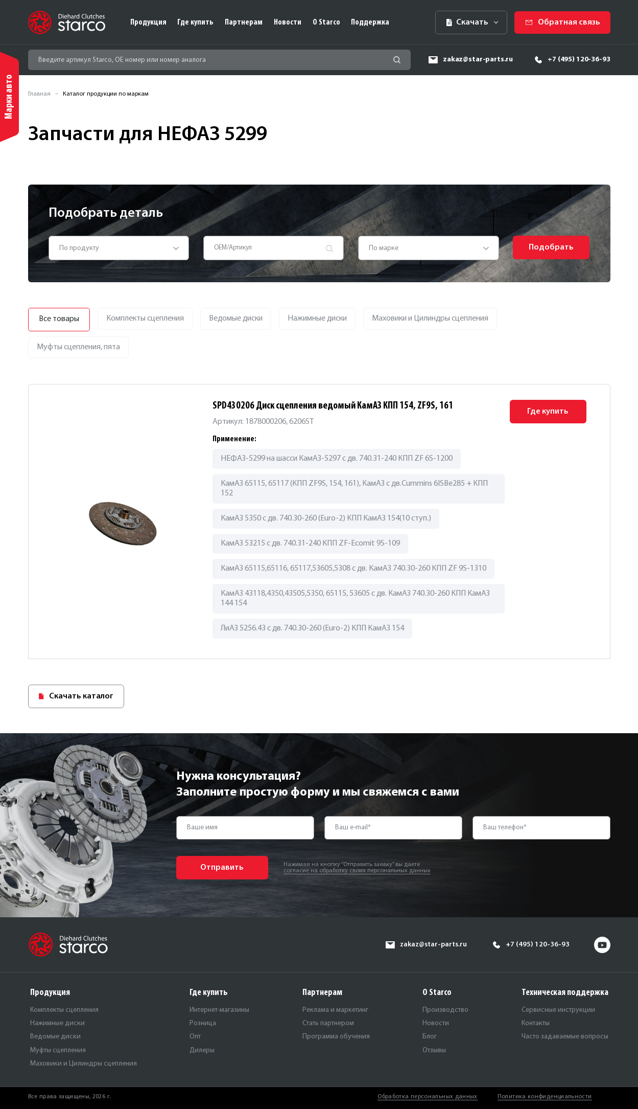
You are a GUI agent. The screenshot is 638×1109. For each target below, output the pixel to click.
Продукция (148, 22)
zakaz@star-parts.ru (478, 59)
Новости (287, 22)
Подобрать (551, 247)
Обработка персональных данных (427, 1097)
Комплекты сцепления (64, 1010)
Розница (203, 1023)
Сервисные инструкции (558, 1010)
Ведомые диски (55, 1036)
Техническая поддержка (565, 993)
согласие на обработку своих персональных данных (357, 871)
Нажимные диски (57, 1023)
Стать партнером (328, 1023)
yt (602, 945)
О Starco (326, 22)
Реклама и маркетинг (335, 1010)
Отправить (222, 868)
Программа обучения (336, 1036)
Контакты (536, 1023)
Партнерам (244, 22)
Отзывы (434, 1050)
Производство (445, 1010)
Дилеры (202, 1050)
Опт (195, 1036)
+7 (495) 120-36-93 (579, 59)
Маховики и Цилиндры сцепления (83, 1064)
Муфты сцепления (58, 1050)
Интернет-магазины (219, 1010)
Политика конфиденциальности (545, 1097)
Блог (429, 1036)
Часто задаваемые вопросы (565, 1036)
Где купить (195, 22)
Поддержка (370, 22)
